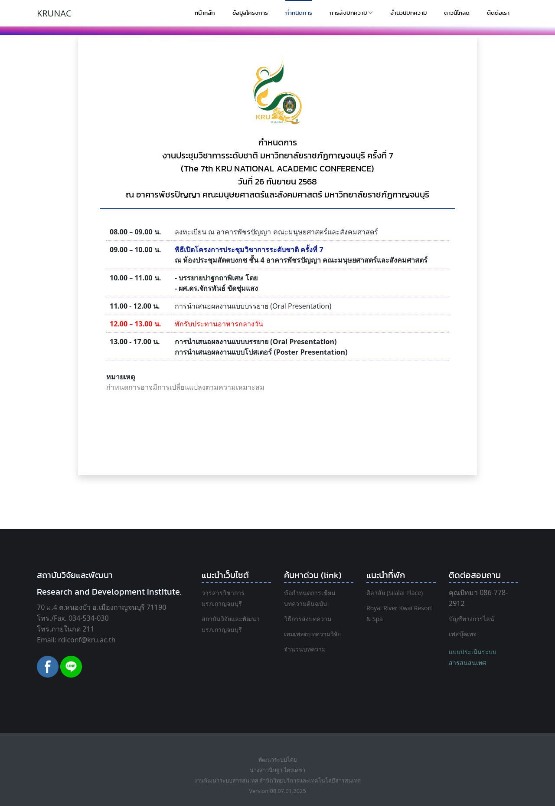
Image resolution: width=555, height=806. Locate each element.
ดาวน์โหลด (457, 13)
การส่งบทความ (351, 13)
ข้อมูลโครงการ (250, 13)
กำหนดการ (298, 13)
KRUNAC (54, 13)
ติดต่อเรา (498, 13)
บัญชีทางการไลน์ (471, 619)
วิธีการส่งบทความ (307, 619)
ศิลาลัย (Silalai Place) (394, 593)
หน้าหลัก (205, 13)
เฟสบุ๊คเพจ (463, 634)
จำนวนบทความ (408, 13)
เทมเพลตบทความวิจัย (312, 634)
